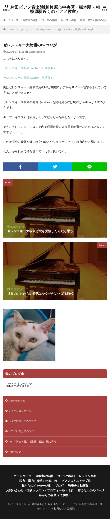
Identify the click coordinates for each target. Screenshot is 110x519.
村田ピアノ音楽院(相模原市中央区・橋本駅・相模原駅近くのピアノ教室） (55, 9)
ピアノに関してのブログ (22, 431)
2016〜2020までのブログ (17, 383)
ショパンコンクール (20, 410)
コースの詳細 (49, 20)
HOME (10, 29)
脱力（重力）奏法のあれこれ (38, 480)
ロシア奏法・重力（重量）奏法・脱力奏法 (32, 441)
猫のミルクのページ (91, 490)
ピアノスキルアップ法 (76, 480)
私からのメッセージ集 (36, 485)
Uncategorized (43, 29)
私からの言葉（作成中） (55, 495)
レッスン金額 (68, 20)
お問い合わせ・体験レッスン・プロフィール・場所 (39, 490)
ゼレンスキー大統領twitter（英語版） (28, 77)
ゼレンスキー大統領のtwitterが (75, 29)
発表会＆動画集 (78, 485)
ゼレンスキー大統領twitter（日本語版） (29, 68)
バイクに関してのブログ (22, 421)
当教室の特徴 (29, 20)
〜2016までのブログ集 (16, 385)
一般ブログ (15, 451)
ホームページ (10, 20)
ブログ (24, 29)
